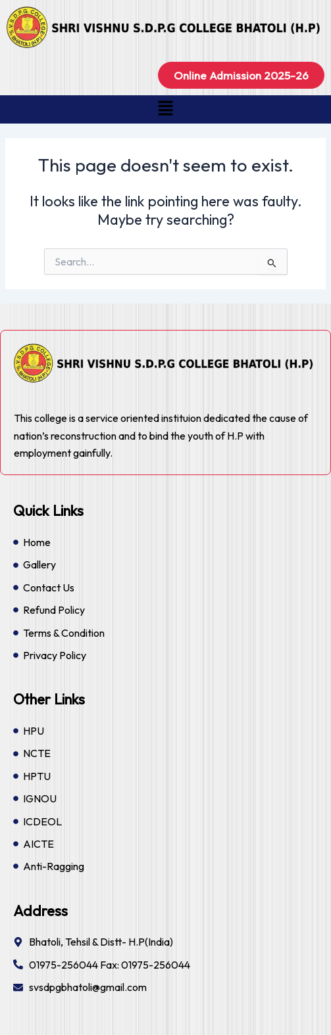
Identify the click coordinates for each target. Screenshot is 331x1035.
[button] (165, 109)
